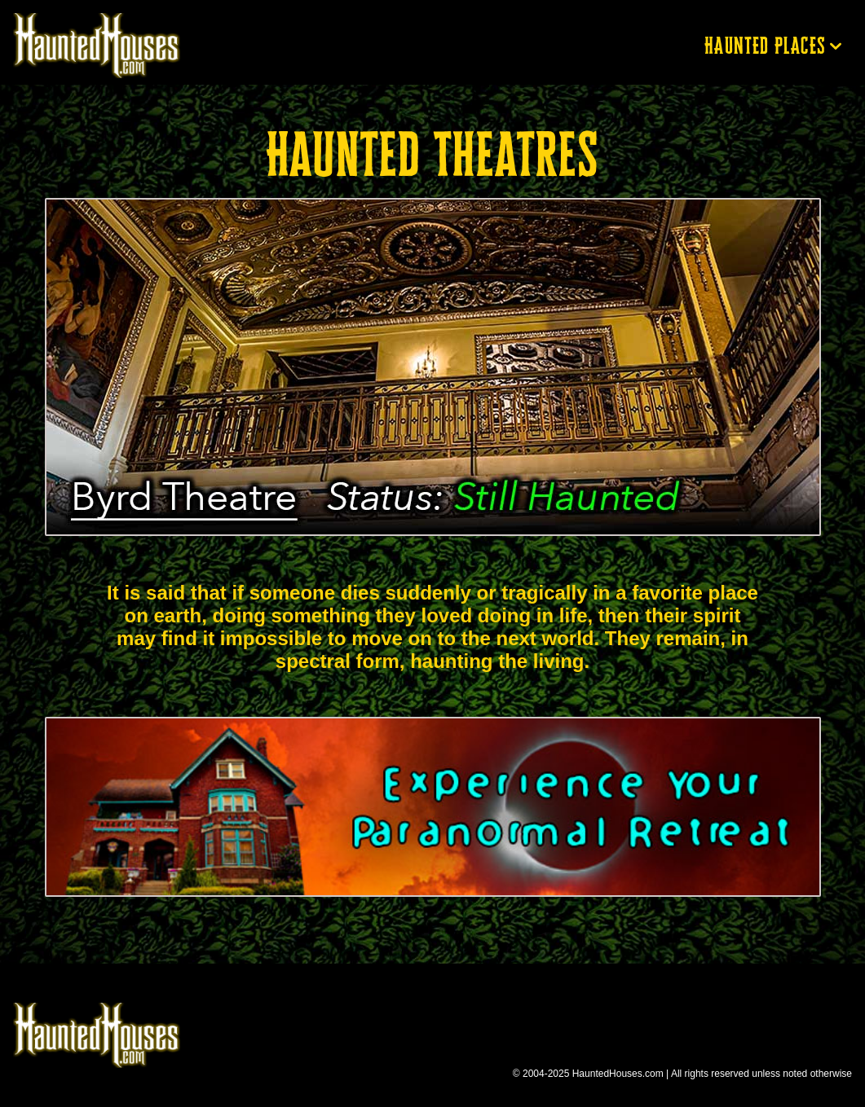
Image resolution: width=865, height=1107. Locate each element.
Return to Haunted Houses (104, 45)
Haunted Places (765, 45)
